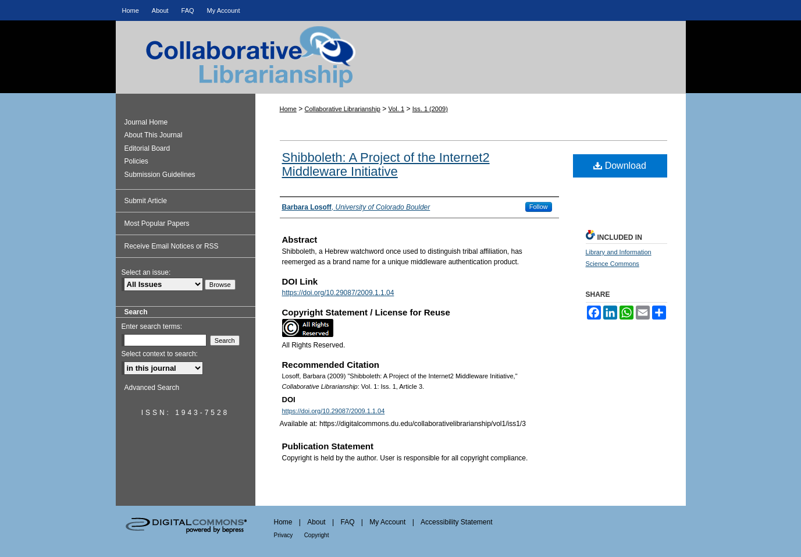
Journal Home (146, 122)
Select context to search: (160, 354)
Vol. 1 (397, 108)
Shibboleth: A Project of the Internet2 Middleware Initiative (386, 164)
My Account (387, 522)
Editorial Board (147, 148)
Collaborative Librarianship (401, 68)
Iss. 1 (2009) (430, 108)
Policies (136, 161)
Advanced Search (152, 388)
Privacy (283, 535)
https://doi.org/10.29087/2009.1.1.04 (338, 293)
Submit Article (145, 201)
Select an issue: (146, 272)
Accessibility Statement (456, 522)
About (316, 522)
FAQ (347, 522)
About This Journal (153, 135)
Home (288, 108)
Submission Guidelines (159, 175)
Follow (538, 206)
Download (619, 166)
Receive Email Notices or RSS (171, 246)
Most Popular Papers (157, 223)
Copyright (316, 535)
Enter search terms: (152, 326)
